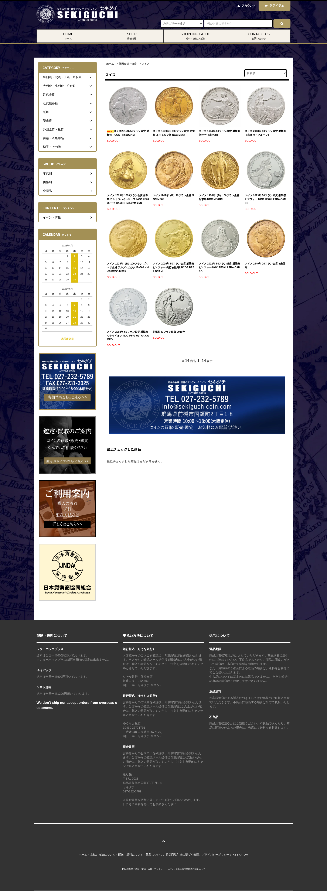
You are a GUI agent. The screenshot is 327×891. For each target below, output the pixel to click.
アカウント (248, 5)
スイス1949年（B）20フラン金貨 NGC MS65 (173, 197)
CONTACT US (258, 36)
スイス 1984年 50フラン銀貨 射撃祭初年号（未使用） (219, 133)
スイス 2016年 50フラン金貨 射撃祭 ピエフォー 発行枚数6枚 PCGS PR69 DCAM (173, 267)
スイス (145, 63)
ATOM (244, 854)
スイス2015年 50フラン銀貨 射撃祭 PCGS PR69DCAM (128, 133)
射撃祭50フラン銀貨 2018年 (169, 331)
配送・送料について (130, 854)
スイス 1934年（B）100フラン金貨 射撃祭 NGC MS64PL (219, 197)
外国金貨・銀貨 (128, 63)
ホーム (110, 63)
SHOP (131, 36)
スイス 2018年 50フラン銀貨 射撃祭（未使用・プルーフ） (265, 133)
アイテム (273, 5)
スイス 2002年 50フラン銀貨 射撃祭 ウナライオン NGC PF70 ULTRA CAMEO (128, 335)
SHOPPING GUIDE (195, 36)
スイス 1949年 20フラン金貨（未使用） (265, 265)
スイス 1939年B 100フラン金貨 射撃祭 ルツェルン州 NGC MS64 (174, 133)
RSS (235, 854)
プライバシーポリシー (215, 854)
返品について (154, 854)
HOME (68, 36)
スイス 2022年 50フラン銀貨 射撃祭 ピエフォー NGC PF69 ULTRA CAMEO (219, 267)
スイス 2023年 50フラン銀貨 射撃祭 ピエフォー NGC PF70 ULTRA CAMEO (265, 199)
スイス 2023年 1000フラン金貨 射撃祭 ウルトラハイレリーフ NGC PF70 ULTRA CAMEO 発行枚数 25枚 (128, 199)
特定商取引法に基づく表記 (182, 854)
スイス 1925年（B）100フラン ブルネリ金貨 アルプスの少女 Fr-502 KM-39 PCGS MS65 (128, 267)
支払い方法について (102, 854)
